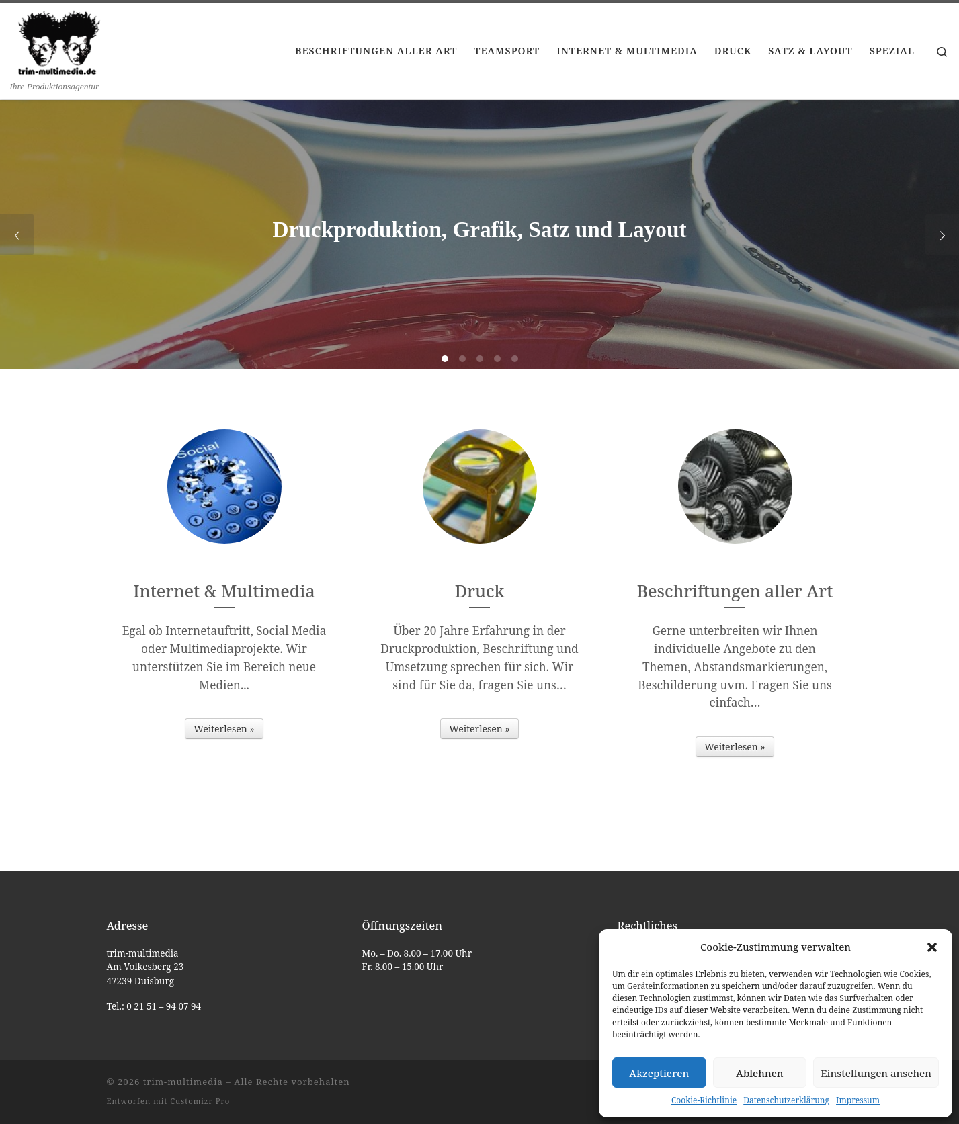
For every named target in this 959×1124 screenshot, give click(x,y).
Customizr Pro (200, 1101)
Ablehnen (760, 1073)
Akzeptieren (659, 1073)
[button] (932, 947)
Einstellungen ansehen (876, 1073)
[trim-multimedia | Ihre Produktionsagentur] (59, 41)
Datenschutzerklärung (786, 1100)
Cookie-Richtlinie (704, 1100)
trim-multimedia (183, 1082)
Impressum (858, 1100)
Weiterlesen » (224, 728)
